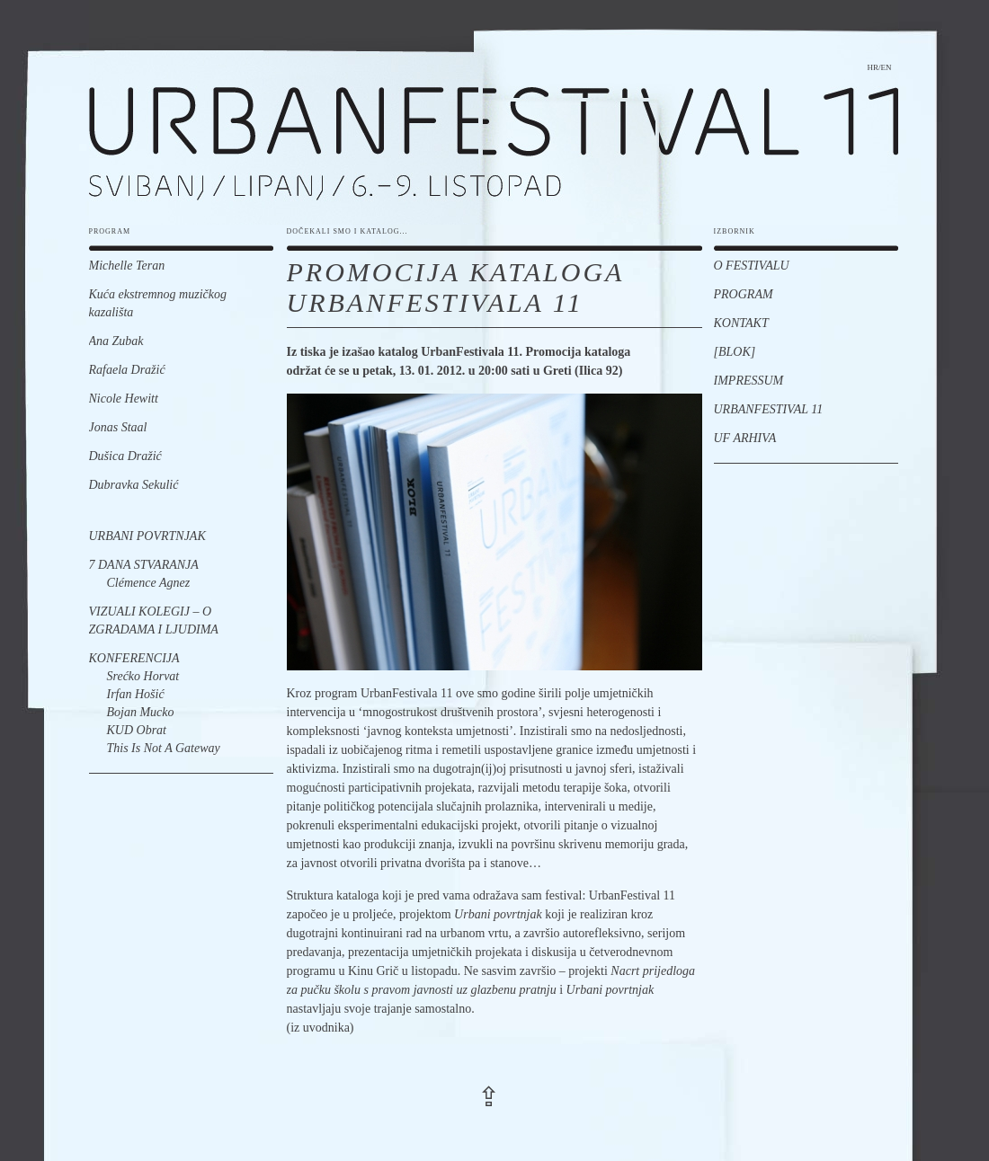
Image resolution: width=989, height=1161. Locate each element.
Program (743, 294)
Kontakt (741, 323)
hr (872, 67)
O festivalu (751, 265)
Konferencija (134, 658)
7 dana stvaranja (144, 565)
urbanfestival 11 (493, 126)
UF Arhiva (745, 438)
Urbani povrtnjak (147, 536)
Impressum (749, 380)
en (886, 67)
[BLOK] (735, 352)
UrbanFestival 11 (769, 409)
